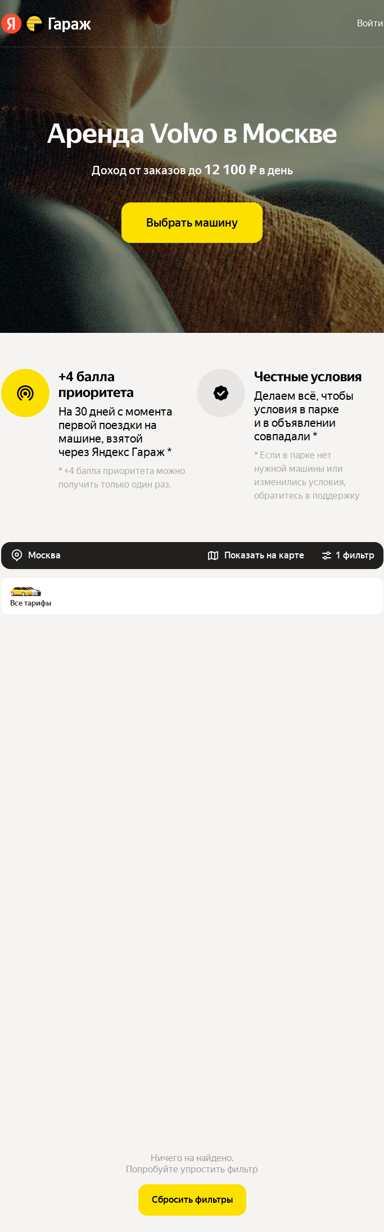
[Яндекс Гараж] (46, 23)
